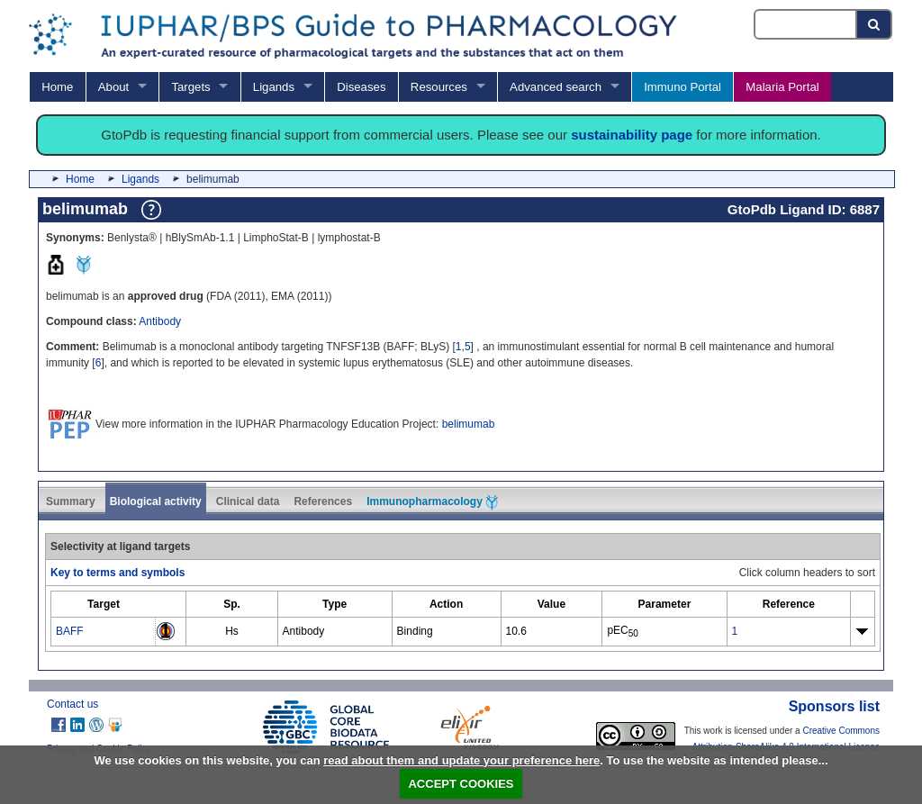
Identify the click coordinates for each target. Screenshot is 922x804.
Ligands (273, 87)
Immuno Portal (682, 87)
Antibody (160, 321)
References (323, 501)
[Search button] (874, 24)
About (113, 87)
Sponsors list (834, 706)
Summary (70, 501)
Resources (439, 87)
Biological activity (156, 501)
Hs (232, 631)
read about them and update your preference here (461, 760)
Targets (190, 87)
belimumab (468, 424)
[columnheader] (103, 605)
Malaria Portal (782, 87)
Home (57, 87)
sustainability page (631, 134)
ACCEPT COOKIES (460, 783)
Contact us (72, 704)
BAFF (70, 631)
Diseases (361, 87)
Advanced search (555, 87)
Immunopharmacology (432, 502)
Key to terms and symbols (117, 572)
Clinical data (248, 501)
